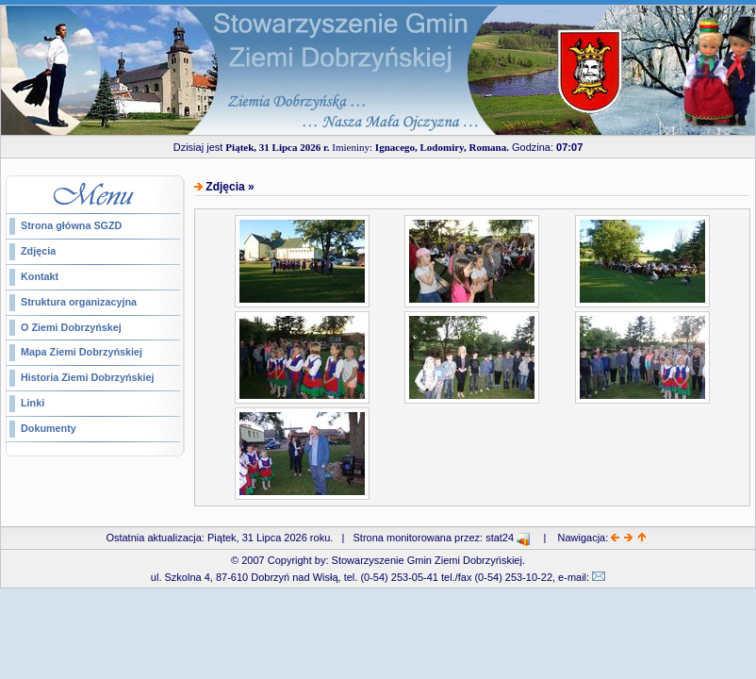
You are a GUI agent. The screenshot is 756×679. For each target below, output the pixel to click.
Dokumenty (48, 428)
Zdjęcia (38, 251)
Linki (32, 402)
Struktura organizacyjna (79, 301)
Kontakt (39, 276)
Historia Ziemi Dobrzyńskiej (88, 377)
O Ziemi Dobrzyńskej (71, 327)
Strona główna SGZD (71, 225)
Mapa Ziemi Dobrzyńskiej (81, 351)
